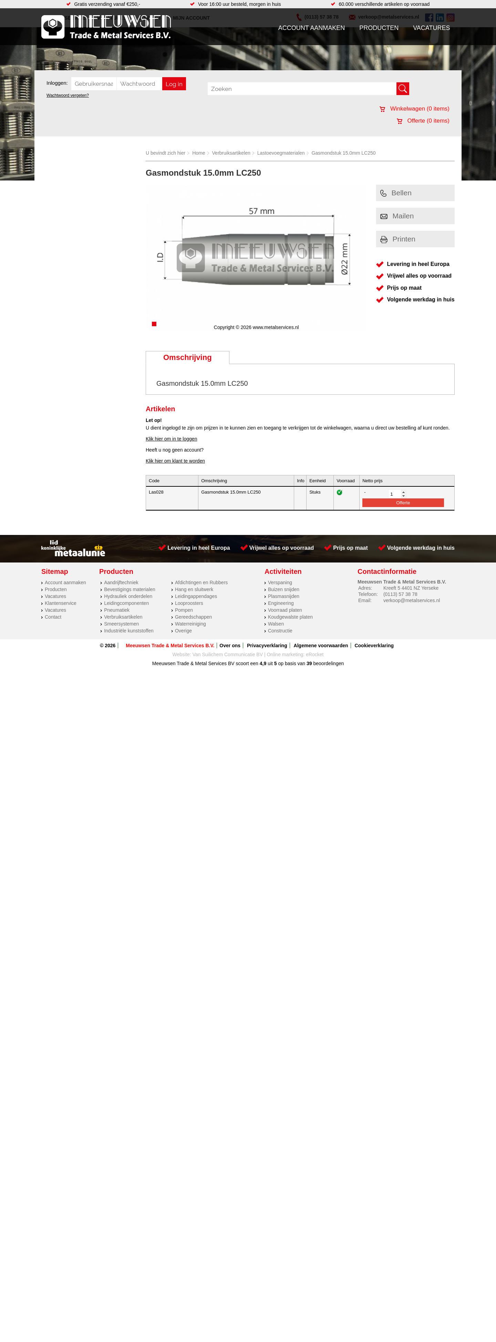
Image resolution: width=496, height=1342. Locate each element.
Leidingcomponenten (126, 603)
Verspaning (280, 582)
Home (198, 153)
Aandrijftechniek (121, 582)
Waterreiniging (190, 624)
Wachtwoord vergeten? (67, 95)
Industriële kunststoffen (129, 630)
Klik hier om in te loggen (171, 439)
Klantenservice (60, 603)
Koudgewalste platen (290, 617)
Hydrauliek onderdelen (128, 596)
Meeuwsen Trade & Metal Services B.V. (170, 645)
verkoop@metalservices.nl (411, 600)
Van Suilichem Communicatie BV (228, 654)
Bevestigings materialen (129, 589)
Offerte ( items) (423, 120)
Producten (379, 27)
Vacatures (431, 27)
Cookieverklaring (374, 645)
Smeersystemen (121, 624)
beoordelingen (328, 663)
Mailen (397, 216)
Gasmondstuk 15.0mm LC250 (344, 153)
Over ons (229, 645)
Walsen (276, 624)
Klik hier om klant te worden (175, 461)
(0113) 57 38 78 (400, 594)
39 (309, 663)
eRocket (314, 654)
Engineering (281, 603)
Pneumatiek (117, 610)
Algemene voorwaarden (321, 645)
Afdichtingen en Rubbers (201, 582)
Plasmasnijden (283, 596)
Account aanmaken (311, 27)
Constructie (280, 630)
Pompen (184, 610)
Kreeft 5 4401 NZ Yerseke (410, 588)
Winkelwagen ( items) (415, 108)
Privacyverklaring (267, 645)
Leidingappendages (196, 596)
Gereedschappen (193, 617)
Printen (398, 239)
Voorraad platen (285, 610)
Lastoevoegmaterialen (281, 153)
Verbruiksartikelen (231, 153)
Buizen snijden (283, 589)
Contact (53, 617)
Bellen (396, 193)
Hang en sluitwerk (194, 589)
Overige (183, 630)
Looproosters (189, 603)
